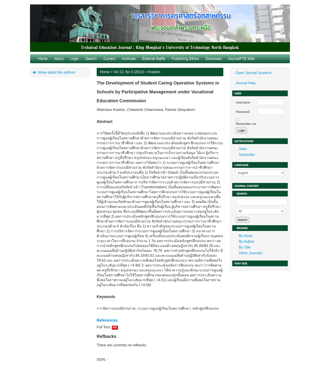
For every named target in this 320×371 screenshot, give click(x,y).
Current (109, 58)
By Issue (245, 236)
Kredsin (154, 72)
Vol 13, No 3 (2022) (129, 72)
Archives (129, 58)
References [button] (107, 320)
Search (91, 58)
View (242, 149)
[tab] (160, 320)
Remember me (246, 124)
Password (242, 112)
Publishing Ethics (185, 58)
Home (43, 58)
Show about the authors (53, 72)
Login (74, 58)
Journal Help (246, 83)
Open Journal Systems (254, 73)
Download (213, 58)
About (59, 58)
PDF (115, 327)
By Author (246, 241)
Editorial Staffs (153, 58)
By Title (244, 247)
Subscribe (247, 154)
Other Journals (250, 253)
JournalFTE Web (241, 58)
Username (243, 102)
